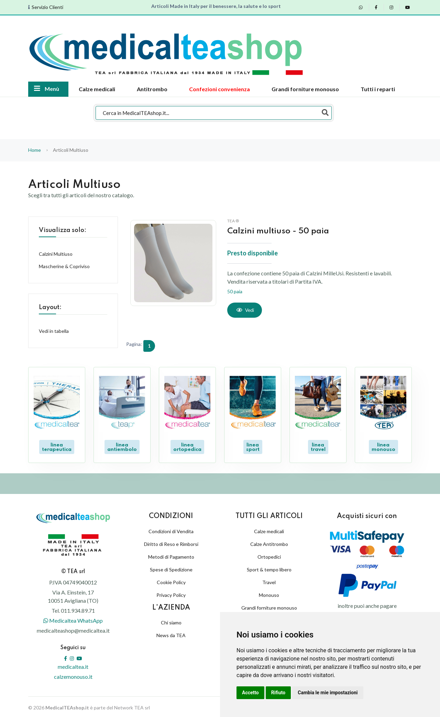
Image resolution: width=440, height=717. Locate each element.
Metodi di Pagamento (171, 555)
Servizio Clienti (47, 7)
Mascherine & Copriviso (64, 266)
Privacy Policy (171, 593)
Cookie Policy (171, 580)
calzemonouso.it (73, 675)
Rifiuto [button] (278, 692)
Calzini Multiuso (56, 254)
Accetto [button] (250, 692)
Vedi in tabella (54, 331)
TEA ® (233, 220)
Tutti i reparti (378, 89)
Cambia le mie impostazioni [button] (328, 692)
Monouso (269, 593)
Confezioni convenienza (219, 89)
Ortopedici (269, 555)
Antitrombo (152, 89)
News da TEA (171, 633)
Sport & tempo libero (269, 568)
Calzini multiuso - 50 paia (279, 231)
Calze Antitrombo (269, 542)
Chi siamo (171, 621)
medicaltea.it (73, 665)
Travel (269, 580)
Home (34, 150)
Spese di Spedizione (171, 568)
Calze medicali (97, 89)
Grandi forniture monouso (305, 89)
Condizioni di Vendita (171, 530)
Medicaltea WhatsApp (73, 618)
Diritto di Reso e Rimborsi (171, 542)
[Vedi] (245, 310)
